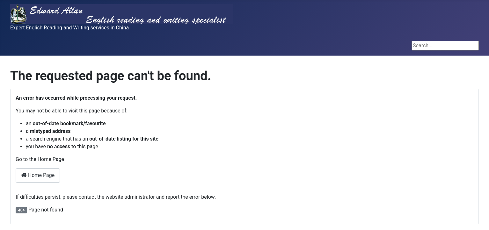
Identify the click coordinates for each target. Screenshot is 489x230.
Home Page (38, 175)
